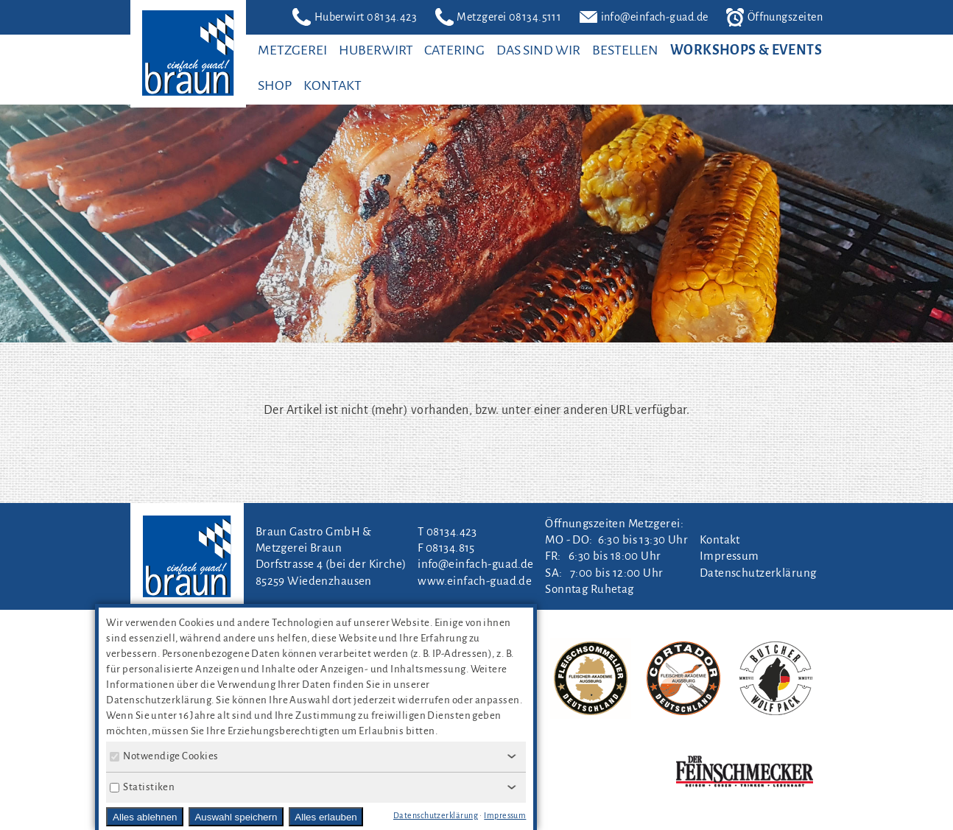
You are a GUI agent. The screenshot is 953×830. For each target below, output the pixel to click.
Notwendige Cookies (164, 756)
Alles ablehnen (145, 817)
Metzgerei (292, 50)
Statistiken (142, 786)
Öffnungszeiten (774, 17)
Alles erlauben (325, 817)
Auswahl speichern (235, 817)
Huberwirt (376, 50)
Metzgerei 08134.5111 (498, 17)
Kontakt (332, 85)
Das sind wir (538, 50)
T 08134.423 (447, 531)
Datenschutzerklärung (758, 572)
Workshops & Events (746, 50)
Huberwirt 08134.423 (354, 17)
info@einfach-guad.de (644, 17)
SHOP (275, 85)
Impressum (729, 555)
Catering (454, 50)
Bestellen (625, 50)
